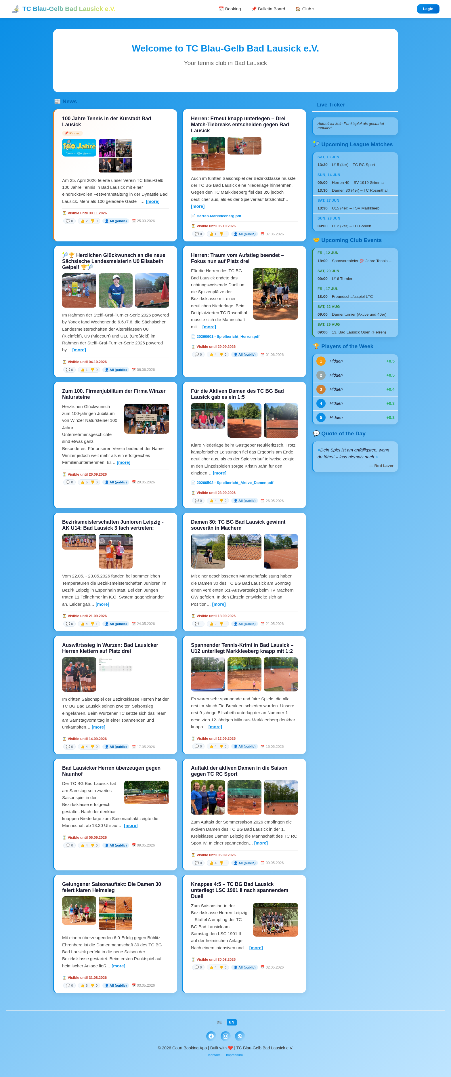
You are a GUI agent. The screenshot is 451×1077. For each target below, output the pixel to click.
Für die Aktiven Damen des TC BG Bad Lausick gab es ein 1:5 (237, 394)
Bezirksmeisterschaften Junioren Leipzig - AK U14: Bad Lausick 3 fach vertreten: (113, 525)
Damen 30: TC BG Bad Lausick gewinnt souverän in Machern (238, 525)
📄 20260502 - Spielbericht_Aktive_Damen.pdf (232, 483)
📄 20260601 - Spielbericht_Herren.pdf (225, 336)
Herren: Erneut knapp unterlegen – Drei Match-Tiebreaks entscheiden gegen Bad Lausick (240, 125)
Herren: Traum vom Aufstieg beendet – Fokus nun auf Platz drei (237, 258)
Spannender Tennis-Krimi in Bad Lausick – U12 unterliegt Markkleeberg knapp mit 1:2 (242, 648)
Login (428, 9)
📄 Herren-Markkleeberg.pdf (216, 216)
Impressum (234, 1055)
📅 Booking (230, 8)
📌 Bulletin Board (268, 8)
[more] (152, 201)
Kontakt (214, 1055)
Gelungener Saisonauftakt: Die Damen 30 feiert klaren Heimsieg (111, 887)
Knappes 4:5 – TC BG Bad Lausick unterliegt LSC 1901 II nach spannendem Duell (239, 890)
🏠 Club (303, 8)
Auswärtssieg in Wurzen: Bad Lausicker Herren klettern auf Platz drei (110, 648)
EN (231, 1022)
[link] (109, 221)
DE (219, 1022)
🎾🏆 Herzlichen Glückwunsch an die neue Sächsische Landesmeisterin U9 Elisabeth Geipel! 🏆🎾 (113, 261)
